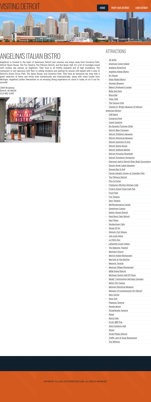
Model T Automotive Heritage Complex (126, 279)
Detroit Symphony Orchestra (122, 157)
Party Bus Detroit (120, 8)
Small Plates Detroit (118, 334)
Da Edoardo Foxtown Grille (121, 126)
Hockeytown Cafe (117, 224)
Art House (113, 75)
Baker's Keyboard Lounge (120, 87)
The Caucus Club (116, 103)
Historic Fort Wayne (118, 232)
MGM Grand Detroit (117, 271)
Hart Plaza (113, 220)
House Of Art (114, 228)
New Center (114, 294)
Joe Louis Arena (116, 236)
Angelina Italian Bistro (119, 71)
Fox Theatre (114, 196)
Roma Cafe (114, 318)
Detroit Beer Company (119, 130)
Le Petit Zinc (114, 240)
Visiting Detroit (20, 6)
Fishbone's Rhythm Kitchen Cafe (123, 185)
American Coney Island (119, 63)
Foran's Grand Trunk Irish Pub (122, 189)
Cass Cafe (113, 99)
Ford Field (113, 193)
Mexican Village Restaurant (121, 267)
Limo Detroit (141, 8)
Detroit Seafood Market (119, 149)
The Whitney (114, 341)
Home (102, 8)
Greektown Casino (117, 208)
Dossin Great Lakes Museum (122, 165)
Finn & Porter (115, 181)
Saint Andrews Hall (117, 326)
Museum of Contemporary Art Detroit (125, 290)
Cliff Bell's (113, 114)
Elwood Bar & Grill (117, 169)
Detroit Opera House (118, 146)
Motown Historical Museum (121, 287)
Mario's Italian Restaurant (120, 255)
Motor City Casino (117, 283)
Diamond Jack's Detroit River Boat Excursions (130, 161)
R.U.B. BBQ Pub (115, 322)
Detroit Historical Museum (121, 138)
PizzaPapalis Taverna (118, 310)
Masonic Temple (116, 263)
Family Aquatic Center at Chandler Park (127, 173)
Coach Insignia (115, 122)
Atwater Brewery (116, 83)
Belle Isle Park (115, 91)
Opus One (113, 298)
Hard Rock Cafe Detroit (119, 216)
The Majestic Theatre (118, 247)
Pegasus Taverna (116, 302)
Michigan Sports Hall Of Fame (122, 275)
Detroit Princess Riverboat (121, 153)
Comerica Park (115, 118)
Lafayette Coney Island (119, 243)
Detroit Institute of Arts (119, 142)
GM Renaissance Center (119, 204)
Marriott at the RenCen (119, 259)
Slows (111, 330)
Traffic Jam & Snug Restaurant (123, 337)
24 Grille (112, 59)
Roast (111, 314)
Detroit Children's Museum (121, 134)
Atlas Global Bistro (117, 79)
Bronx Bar (113, 95)
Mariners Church (116, 251)
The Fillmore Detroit (118, 177)
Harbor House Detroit (118, 212)
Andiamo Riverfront (117, 67)
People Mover (115, 306)
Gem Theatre (114, 200)
